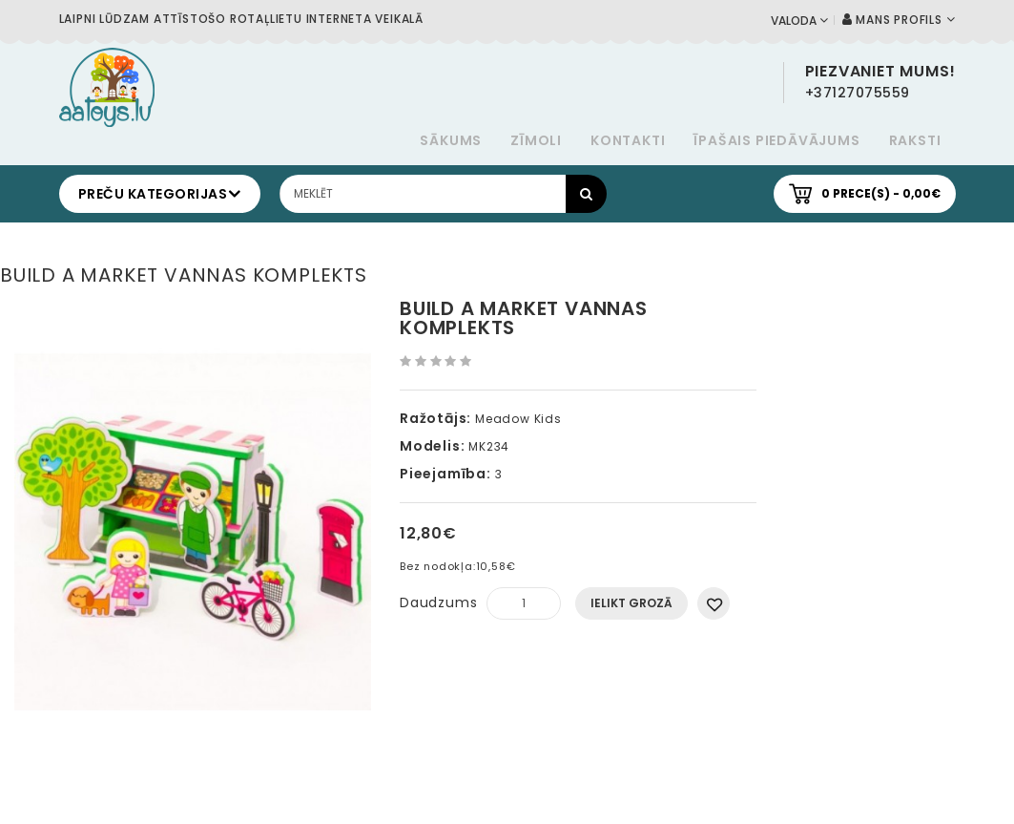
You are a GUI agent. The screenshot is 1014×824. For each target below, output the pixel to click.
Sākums (451, 140)
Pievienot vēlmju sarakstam (713, 603)
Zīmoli (536, 140)
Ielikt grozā (631, 603)
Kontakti (627, 140)
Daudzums (438, 602)
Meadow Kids (518, 419)
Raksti (915, 140)
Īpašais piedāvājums (776, 140)
